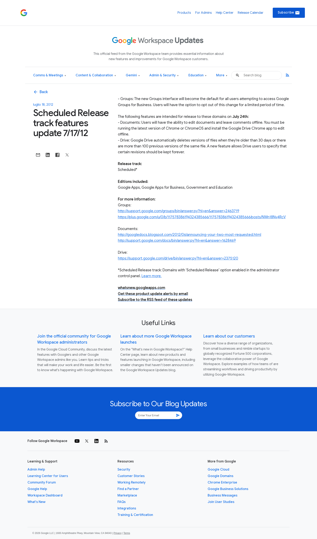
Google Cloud (218, 470)
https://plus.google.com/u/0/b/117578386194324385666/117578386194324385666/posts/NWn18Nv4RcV (202, 217)
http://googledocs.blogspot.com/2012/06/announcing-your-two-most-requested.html (189, 234)
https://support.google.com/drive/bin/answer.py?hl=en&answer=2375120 (178, 258)
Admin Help (36, 470)
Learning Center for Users (47, 476)
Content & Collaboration (96, 75)
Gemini (133, 75)
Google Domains (220, 476)
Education (197, 75)
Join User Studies (221, 502)
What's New (36, 502)
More (221, 75)
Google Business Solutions (228, 489)
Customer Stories (131, 476)
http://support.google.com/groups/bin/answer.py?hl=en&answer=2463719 (178, 211)
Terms (126, 533)
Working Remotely (131, 482)
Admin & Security (164, 75)
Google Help (37, 489)
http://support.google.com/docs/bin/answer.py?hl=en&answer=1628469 (177, 240)
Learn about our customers (229, 336)
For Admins (203, 13)
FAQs (121, 502)
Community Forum (41, 482)
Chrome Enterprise (222, 482)
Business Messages (222, 495)
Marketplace (127, 495)
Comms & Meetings (49, 75)
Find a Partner (128, 489)
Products (184, 13)
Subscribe (289, 12)
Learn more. (152, 276)
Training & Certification (135, 515)
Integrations (126, 508)
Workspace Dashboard (44, 495)
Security (123, 470)
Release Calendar (250, 13)
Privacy (118, 533)
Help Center (225, 13)
